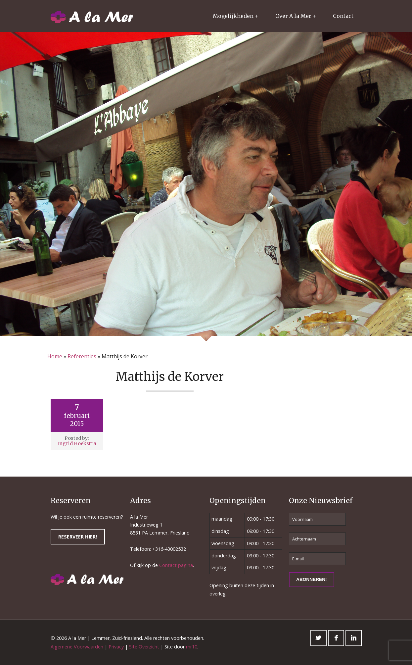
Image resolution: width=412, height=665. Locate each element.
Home (54, 356)
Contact (343, 16)
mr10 (191, 646)
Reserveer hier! (77, 537)
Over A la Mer (293, 16)
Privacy (116, 646)
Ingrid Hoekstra (76, 443)
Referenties (82, 356)
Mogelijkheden (233, 16)
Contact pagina (176, 565)
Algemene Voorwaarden (77, 646)
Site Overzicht (144, 646)
